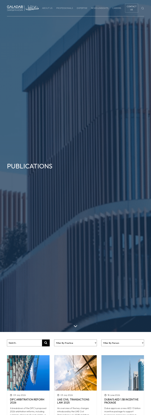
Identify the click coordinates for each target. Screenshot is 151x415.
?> (122, 342)
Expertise (82, 8)
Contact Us (132, 8)
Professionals (64, 8)
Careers (116, 8)
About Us (47, 8)
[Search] (142, 8)
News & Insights (99, 8)
